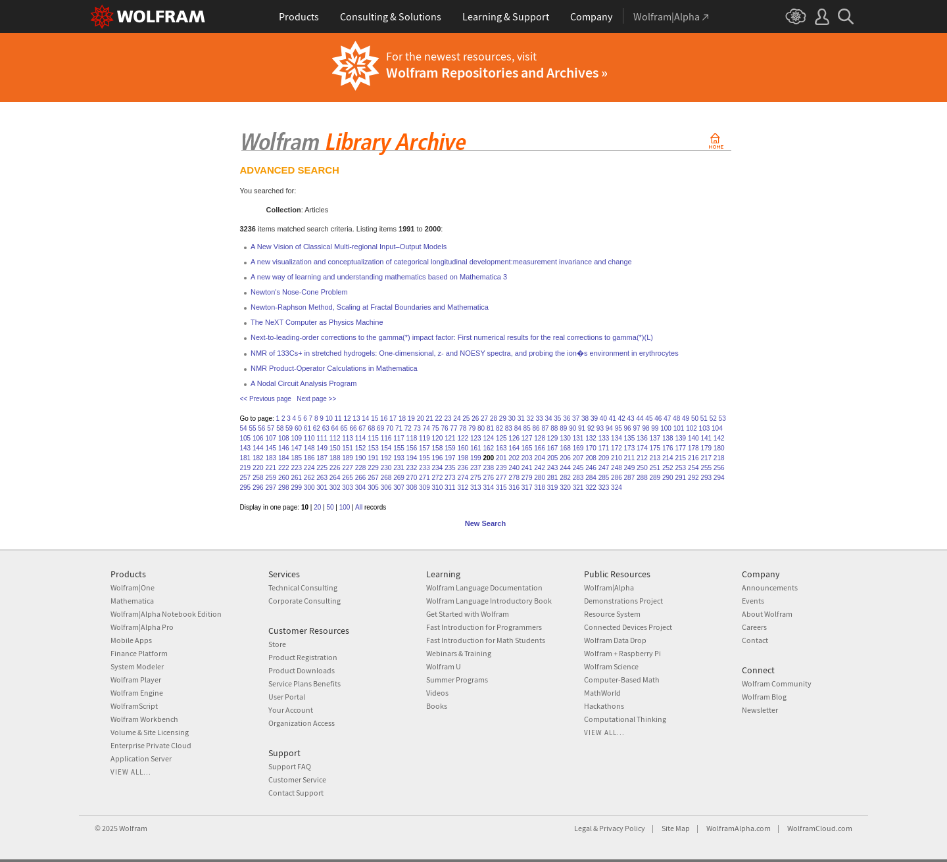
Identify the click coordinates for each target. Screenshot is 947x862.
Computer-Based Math (622, 679)
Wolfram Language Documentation (484, 587)
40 (603, 418)
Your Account (290, 710)
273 (450, 477)
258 (258, 477)
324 (616, 487)
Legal (583, 828)
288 (642, 477)
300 (309, 487)
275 (475, 477)
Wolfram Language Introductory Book (489, 601)
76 (444, 428)
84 (518, 428)
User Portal (286, 697)
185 (296, 458)
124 (488, 438)
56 (261, 428)
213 (655, 458)
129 (552, 438)
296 (258, 487)
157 (424, 448)
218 (719, 458)
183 (270, 458)
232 (412, 467)
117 (398, 438)
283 (578, 477)
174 (642, 448)
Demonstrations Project (623, 601)
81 (490, 428)
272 (437, 477)
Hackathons (604, 706)
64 (335, 428)
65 (343, 428)
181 (245, 458)
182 (258, 458)
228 (360, 467)
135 (629, 438)
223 (296, 467)
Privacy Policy (622, 828)
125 (501, 438)
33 (539, 418)
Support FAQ (289, 766)
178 (693, 448)
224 (309, 467)
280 (539, 477)
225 (322, 467)
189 (347, 458)
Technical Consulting (302, 587)
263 (322, 477)
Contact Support (296, 793)
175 (655, 448)
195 (424, 458)
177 (680, 448)
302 (335, 487)
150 (335, 448)
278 (514, 477)
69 (380, 428)
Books (436, 706)
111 (322, 438)
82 (499, 428)
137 (655, 438)
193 (398, 458)
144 (258, 448)
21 (429, 418)
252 (667, 467)
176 (667, 448)
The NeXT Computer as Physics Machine (317, 322)
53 (722, 418)
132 (590, 438)
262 (309, 477)
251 (655, 467)
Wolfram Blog (764, 697)
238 (488, 467)
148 (309, 448)
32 (530, 418)
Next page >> (316, 398)
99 (654, 428)
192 (386, 458)
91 (581, 428)
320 (565, 487)
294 (719, 477)
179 (706, 448)
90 (572, 428)
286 (616, 477)
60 (298, 428)
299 (296, 487)
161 (475, 448)
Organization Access (301, 723)
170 (590, 448)
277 (501, 477)
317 (527, 487)
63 (325, 428)
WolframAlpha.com (738, 828)
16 (383, 418)
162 (488, 448)
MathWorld (602, 693)
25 (466, 418)
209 (604, 458)
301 (322, 487)
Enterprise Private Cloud (150, 745)
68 (371, 428)
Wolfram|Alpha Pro (142, 627)
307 (398, 487)
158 (437, 448)
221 (270, 467)
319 (552, 487)
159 (450, 448)
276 (488, 477)
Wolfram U (443, 666)
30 (512, 418)
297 (270, 487)
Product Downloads (301, 670)
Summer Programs (457, 679)
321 (578, 487)
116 (386, 438)
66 (352, 428)
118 (412, 438)
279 (527, 477)
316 (514, 487)
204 (539, 458)
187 (322, 458)
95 (618, 428)
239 (501, 467)
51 (704, 418)
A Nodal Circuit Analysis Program (303, 383)
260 (283, 477)
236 (462, 467)
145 (270, 448)
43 (631, 418)
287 (629, 477)
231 (398, 467)
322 (590, 487)
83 (508, 428)
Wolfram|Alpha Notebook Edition (166, 614)
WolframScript (134, 706)
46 (658, 418)
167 (552, 448)
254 (693, 467)
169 (578, 448)
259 (270, 477)
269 (398, 477)
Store (277, 644)
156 (412, 448)
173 (629, 448)
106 (258, 438)
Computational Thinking (625, 719)
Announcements (770, 587)
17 (393, 418)
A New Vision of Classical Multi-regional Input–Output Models (349, 247)
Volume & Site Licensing (149, 732)
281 (552, 477)
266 (360, 477)
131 (578, 438)
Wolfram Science (611, 666)
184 (283, 458)
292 (693, 477)
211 (629, 458)
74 (426, 428)
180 (719, 448)
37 (575, 418)
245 (578, 467)
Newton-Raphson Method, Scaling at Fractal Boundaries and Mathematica (370, 307)
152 (360, 448)
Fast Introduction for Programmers (484, 627)
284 (590, 477)
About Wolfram (767, 614)
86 (536, 428)
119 (424, 438)
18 (402, 418)
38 (585, 418)
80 (481, 428)
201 (501, 458)
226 (335, 467)
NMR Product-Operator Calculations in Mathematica (334, 368)
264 (335, 477)
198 (462, 458)
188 (335, 458)
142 (719, 438)
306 (386, 487)
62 (316, 428)
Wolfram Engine (136, 693)
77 (453, 428)
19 (411, 418)
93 (600, 428)
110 (309, 438)
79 (471, 428)
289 (655, 477)
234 (437, 467)
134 (616, 438)
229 (373, 467)
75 (435, 428)
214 (667, 458)
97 (636, 428)
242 (539, 467)
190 (360, 458)
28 (493, 418)
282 (565, 477)
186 (309, 458)
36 (566, 418)
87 (544, 428)
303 (347, 487)
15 (374, 418)
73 (417, 428)
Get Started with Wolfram (467, 614)
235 (450, 467)
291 (680, 477)
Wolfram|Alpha (609, 587)
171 (604, 448)
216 (693, 458)
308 (412, 487)
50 (694, 418)
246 (590, 467)
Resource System (612, 614)
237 (475, 467)
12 (347, 418)
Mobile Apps (131, 640)
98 (645, 428)
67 (362, 428)
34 (548, 418)
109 (296, 438)
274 (462, 477)
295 (245, 487)
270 (412, 477)
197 (450, 458)
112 (335, 438)
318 (539, 487)
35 (557, 418)
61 (307, 428)
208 (590, 458)
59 (289, 428)
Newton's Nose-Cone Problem (299, 292)
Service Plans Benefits (304, 683)
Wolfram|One (132, 587)
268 (386, 477)
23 (447, 418)
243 (552, 467)
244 (565, 467)
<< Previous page (265, 398)
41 (612, 418)
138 (667, 438)
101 (679, 428)
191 (373, 458)
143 (245, 448)
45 (648, 418)
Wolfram (133, 828)
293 (706, 477)
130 (565, 438)
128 (539, 438)
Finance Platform (139, 653)
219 (245, 467)
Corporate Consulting (304, 601)
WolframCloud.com (819, 828)
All (358, 507)
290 (667, 477)
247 (604, 467)
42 (621, 418)
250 (642, 467)
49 (685, 418)
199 (475, 458)
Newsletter (760, 710)
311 (450, 487)
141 (706, 438)
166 (539, 448)
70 (389, 428)
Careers (754, 627)
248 (616, 467)
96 (627, 428)
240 (514, 467)
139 (680, 438)
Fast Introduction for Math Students (485, 640)
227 (347, 467)
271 (424, 477)
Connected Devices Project (628, 627)
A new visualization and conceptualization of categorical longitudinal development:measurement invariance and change (441, 262)
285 (604, 477)
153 (373, 448)
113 (347, 438)
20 (420, 418)
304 (360, 487)
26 (475, 418)
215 (680, 458)
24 (456, 418)
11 (338, 418)
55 (252, 428)
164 (514, 448)
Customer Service (297, 779)
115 (373, 438)
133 (604, 438)
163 (501, 448)
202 (514, 458)
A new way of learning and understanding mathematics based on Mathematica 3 (379, 277)
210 (616, 458)
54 (243, 428)
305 (373, 487)
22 (439, 418)
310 (437, 487)
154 (386, 448)
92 (591, 428)
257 (245, 477)
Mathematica (132, 601)
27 (484, 418)
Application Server (141, 758)
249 (629, 467)
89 (563, 428)
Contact (755, 640)
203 (527, 458)
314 (488, 487)
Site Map (676, 828)
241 (527, 467)
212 (642, 458)
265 (347, 477)
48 (676, 418)
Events (753, 601)
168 (565, 448)
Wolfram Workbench (144, 719)
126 (514, 438)
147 (296, 448)
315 (501, 487)
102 (691, 428)
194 (412, 458)
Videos (437, 693)
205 (552, 458)
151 (347, 448)
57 (270, 428)
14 (365, 418)
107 (270, 438)
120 (437, 438)
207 (578, 458)
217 (706, 458)
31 (521, 418)
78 (462, 428)
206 (565, 458)
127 (527, 438)
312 (462, 487)
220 (258, 467)
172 (616, 448)
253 (680, 467)
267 (373, 477)
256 (719, 467)
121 (450, 438)
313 (475, 487)
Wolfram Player (135, 679)
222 (283, 467)
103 (704, 428)
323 (604, 487)
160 (462, 448)
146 (283, 448)
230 (386, 467)
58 (279, 428)
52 (713, 418)
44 (639, 418)
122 (462, 438)
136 (642, 438)
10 (329, 418)
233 (424, 467)
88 (554, 428)
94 (609, 428)
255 (706, 467)
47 (667, 418)
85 (527, 428)
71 (398, 428)
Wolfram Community (777, 683)
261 (296, 477)
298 (283, 487)
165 (527, 448)
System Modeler (137, 666)
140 (693, 438)
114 (360, 438)
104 (717, 428)
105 (245, 438)
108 (283, 438)
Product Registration (302, 657)
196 (437, 458)
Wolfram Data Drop (615, 640)
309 (424, 487)
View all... (130, 772)
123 (475, 438)
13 (356, 418)
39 (594, 418)
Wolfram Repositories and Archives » (497, 72)
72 (408, 428)
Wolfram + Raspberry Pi (622, 653)
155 (398, 448)
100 (665, 428)
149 (322, 448)
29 (502, 418)
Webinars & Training (458, 653)
